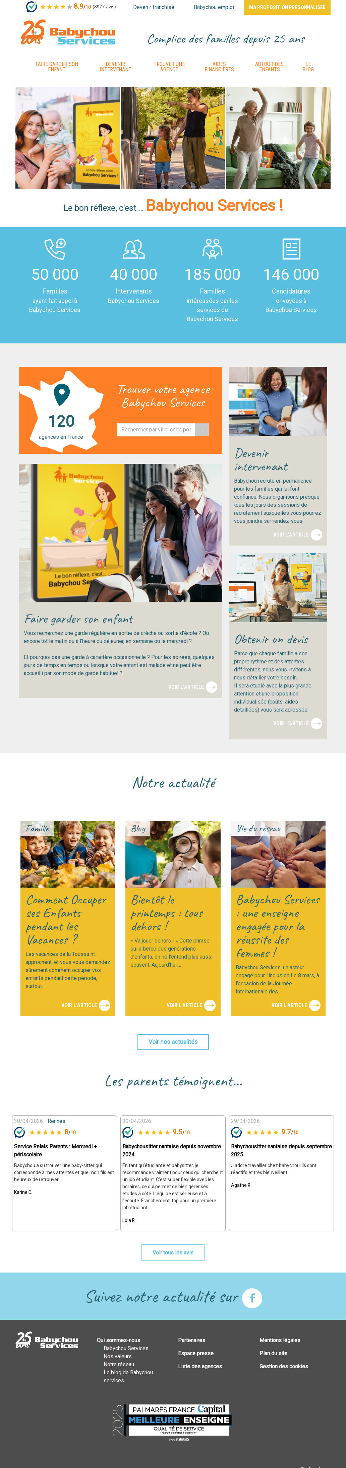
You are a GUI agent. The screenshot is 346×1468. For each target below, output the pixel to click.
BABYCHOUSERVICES (67, 32)
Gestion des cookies (284, 1366)
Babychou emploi (214, 7)
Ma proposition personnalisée (287, 7)
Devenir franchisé (153, 7)
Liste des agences (200, 1366)
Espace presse (196, 1353)
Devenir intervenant (115, 67)
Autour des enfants (269, 67)
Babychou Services (126, 1348)
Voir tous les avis (173, 1252)
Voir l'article (186, 687)
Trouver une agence (169, 67)
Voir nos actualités (173, 1041)
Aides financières (219, 67)
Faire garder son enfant (57, 67)
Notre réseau (119, 1364)
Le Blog (308, 67)
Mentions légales (280, 1340)
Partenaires (191, 1340)
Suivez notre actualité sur (173, 1296)
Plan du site (273, 1353)
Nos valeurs (118, 1356)
